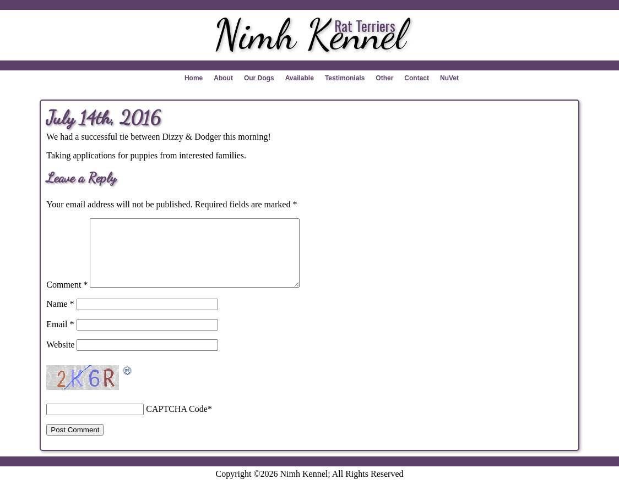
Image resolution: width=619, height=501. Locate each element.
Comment (67, 297)
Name (60, 317)
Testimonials (345, 78)
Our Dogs (259, 78)
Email (60, 337)
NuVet (449, 78)
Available (299, 78)
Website (60, 357)
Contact (416, 78)
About (223, 78)
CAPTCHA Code (177, 422)
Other (384, 78)
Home (193, 78)
